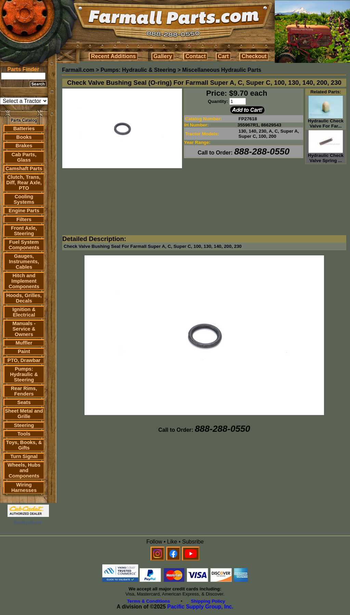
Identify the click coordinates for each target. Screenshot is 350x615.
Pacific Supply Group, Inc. (200, 607)
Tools (23, 434)
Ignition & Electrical (24, 312)
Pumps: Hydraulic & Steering (24, 374)
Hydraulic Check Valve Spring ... (325, 156)
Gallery (163, 56)
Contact (195, 56)
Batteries (24, 128)
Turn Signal (24, 456)
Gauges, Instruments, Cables (24, 261)
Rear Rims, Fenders (24, 391)
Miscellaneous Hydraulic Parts (221, 70)
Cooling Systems (24, 199)
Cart (223, 56)
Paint (24, 351)
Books (24, 137)
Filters (23, 219)
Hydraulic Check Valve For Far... (325, 121)
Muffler (24, 343)
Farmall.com (78, 70)
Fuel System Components (24, 244)
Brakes (24, 145)
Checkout (254, 56)
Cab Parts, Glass (24, 157)
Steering (24, 425)
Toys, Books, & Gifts (24, 445)
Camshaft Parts (23, 168)
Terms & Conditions (148, 601)
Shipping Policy (208, 601)
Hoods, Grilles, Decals (23, 298)
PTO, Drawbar (24, 360)
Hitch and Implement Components (24, 281)
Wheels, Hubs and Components (24, 470)
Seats (23, 402)
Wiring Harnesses (24, 487)
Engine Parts (24, 210)
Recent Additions (113, 56)
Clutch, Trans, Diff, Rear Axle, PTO (24, 182)
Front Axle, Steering (24, 230)
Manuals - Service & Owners (24, 329)
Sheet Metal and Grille (24, 413)
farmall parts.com (28, 522)
